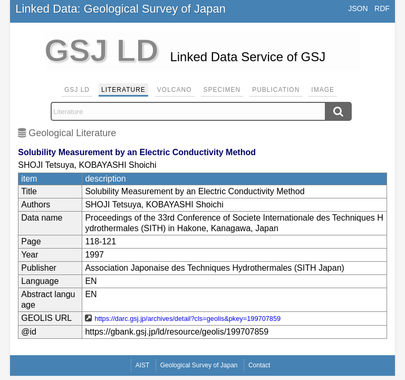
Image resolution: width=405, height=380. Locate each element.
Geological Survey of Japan (199, 365)
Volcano (174, 89)
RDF (382, 8)
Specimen (222, 89)
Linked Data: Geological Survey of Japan (120, 8)
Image (322, 89)
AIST (143, 365)
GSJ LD (77, 89)
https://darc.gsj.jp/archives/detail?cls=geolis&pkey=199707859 (187, 318)
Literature (123, 89)
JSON (358, 8)
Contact (259, 365)
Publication (276, 89)
